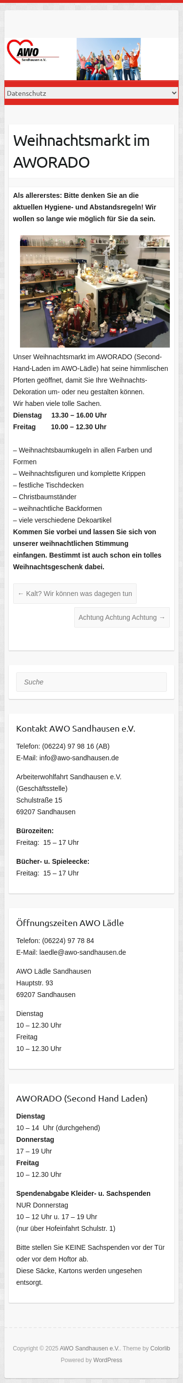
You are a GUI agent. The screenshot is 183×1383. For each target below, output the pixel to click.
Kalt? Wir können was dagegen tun (75, 593)
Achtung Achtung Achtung (122, 617)
